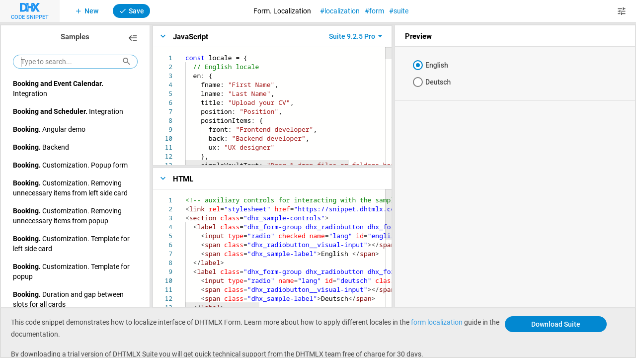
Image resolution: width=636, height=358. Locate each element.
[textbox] (185, 53)
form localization (437, 322)
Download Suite (555, 324)
